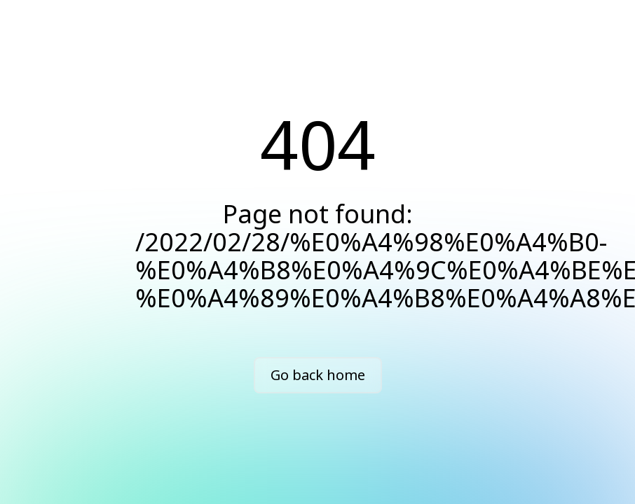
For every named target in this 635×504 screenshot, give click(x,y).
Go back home (318, 374)
